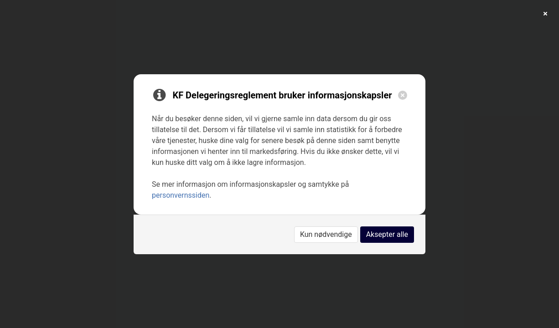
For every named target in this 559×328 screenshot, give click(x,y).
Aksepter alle (387, 234)
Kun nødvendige (326, 234)
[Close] (402, 95)
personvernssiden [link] (180, 195)
